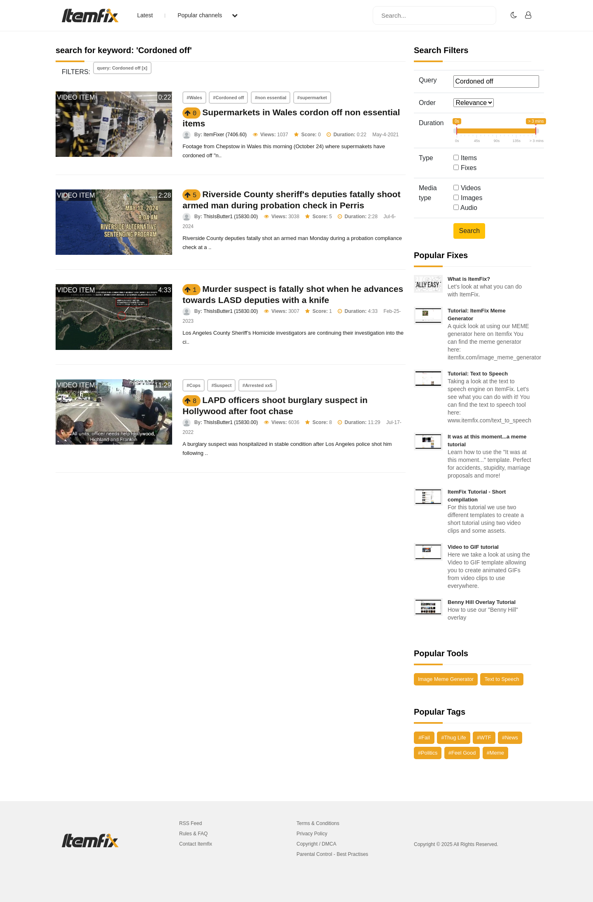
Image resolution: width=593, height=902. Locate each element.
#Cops (194, 385)
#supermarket (312, 97)
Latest (145, 15)
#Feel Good (462, 753)
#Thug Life (453, 737)
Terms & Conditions (317, 823)
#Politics (427, 753)
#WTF (484, 737)
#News (510, 737)
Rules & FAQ (193, 834)
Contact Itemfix (195, 844)
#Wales (194, 97)
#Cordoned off (228, 97)
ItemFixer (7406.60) (225, 135)
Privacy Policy (311, 834)
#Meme (495, 753)
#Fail (424, 737)
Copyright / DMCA (316, 844)
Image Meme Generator (446, 679)
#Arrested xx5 (258, 385)
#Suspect (221, 385)
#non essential (270, 97)
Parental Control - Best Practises (332, 854)
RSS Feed (190, 823)
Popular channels (207, 15)
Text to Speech (501, 679)
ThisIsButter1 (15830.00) (230, 216)
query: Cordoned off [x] (122, 67)
